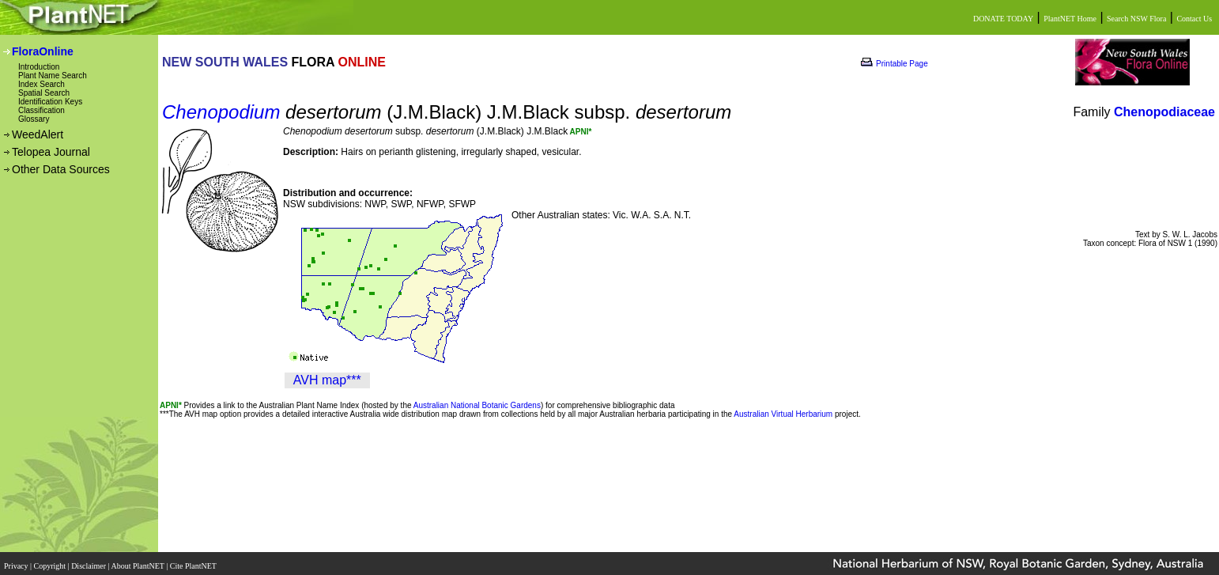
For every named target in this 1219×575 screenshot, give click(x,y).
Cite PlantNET (194, 561)
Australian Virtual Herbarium (783, 414)
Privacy (17, 561)
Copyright (51, 561)
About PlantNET (138, 561)
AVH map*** (327, 380)
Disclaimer (89, 561)
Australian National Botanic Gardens (477, 405)
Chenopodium (221, 112)
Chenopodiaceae (1164, 112)
